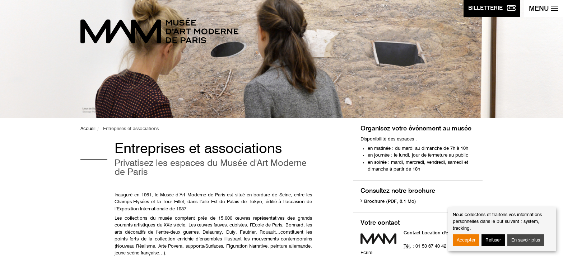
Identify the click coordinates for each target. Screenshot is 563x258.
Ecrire (366, 252)
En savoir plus (525, 240)
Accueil (88, 128)
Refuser (493, 240)
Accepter (466, 240)
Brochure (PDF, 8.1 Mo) (390, 201)
